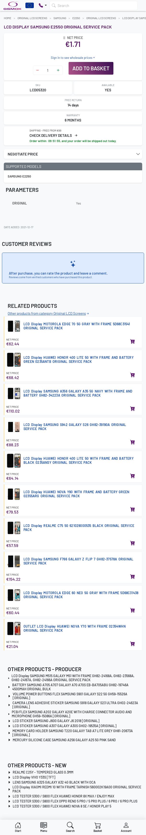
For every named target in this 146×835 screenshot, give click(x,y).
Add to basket (91, 68)
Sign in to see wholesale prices (73, 58)
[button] (73, 154)
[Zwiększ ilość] (58, 70)
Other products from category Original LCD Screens (49, 313)
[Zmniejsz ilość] (37, 70)
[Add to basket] (132, 341)
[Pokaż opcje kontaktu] (43, 5)
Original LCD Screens (32, 18)
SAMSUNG (59, 18)
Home (7, 18)
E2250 (76, 18)
